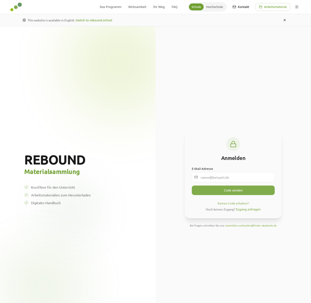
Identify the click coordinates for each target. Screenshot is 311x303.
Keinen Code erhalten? (233, 205)
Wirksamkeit (137, 7)
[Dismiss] (285, 20)
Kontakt (241, 7)
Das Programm (110, 7)
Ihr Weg (159, 7)
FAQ (175, 7)
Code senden (233, 192)
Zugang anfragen (248, 211)
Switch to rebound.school (94, 20)
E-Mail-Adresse (202, 171)
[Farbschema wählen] (297, 7)
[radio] (196, 6)
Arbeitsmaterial (273, 7)
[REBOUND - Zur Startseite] (16, 7)
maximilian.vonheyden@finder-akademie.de (251, 227)
